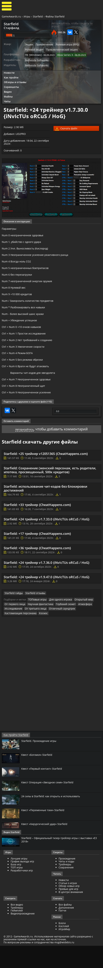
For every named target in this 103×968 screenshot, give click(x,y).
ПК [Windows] (32, 53)
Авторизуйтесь (24, 452)
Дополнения (66, 929)
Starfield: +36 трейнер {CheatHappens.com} (37, 571)
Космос (40, 635)
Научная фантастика (37, 627)
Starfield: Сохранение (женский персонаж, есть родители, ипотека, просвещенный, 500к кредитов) (50, 493)
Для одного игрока (57, 622)
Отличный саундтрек (56, 631)
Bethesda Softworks (35, 58)
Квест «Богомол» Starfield (38, 777)
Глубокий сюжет (60, 627)
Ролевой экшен (85, 43)
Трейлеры (17, 929)
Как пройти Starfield (14, 757)
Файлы (8, 94)
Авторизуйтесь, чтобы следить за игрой (72, 25)
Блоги (62, 945)
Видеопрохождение (23, 935)
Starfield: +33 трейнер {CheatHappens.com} (37, 528)
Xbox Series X (62, 53)
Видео (8, 89)
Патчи (62, 932)
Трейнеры (65, 886)
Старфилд (9, 27)
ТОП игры (17, 889)
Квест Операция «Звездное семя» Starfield (50, 804)
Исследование (12, 631)
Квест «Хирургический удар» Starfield (46, 846)
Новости (9, 70)
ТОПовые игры (36, 622)
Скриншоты (11, 84)
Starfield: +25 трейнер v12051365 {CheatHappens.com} (46, 477)
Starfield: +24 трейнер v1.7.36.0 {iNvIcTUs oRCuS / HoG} (47, 586)
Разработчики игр (22, 892)
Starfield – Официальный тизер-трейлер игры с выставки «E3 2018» (60, 861)
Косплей (64, 948)
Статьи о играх (68, 905)
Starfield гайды (13, 616)
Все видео (17, 927)
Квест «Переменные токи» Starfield (45, 832)
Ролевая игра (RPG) (64, 43)
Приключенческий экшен (39, 48)
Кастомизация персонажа (19, 635)
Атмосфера (78, 627)
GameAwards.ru (11, 16)
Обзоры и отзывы (15, 79)
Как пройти (11, 75)
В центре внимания (71, 914)
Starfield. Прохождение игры (40, 763)
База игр (16, 886)
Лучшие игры (19, 880)
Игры (27, 16)
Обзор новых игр (69, 908)
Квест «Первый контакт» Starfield (43, 790)
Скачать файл (66, 126)
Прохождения (67, 880)
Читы (7, 99)
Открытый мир (79, 622)
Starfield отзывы (32, 616)
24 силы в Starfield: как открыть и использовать (53, 818)
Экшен (28, 43)
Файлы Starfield (54, 16)
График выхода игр (22, 883)
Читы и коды (66, 883)
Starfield (38, 16)
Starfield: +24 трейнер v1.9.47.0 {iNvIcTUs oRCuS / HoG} (47, 600)
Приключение (43, 43)
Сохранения (66, 889)
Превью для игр (68, 911)
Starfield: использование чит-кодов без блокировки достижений (45, 512)
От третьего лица (32, 631)
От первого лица (14, 627)
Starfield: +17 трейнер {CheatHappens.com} (37, 557)
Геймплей (17, 932)
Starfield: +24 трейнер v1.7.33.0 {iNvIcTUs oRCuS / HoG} (47, 542)
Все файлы (65, 927)
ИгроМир (64, 951)
